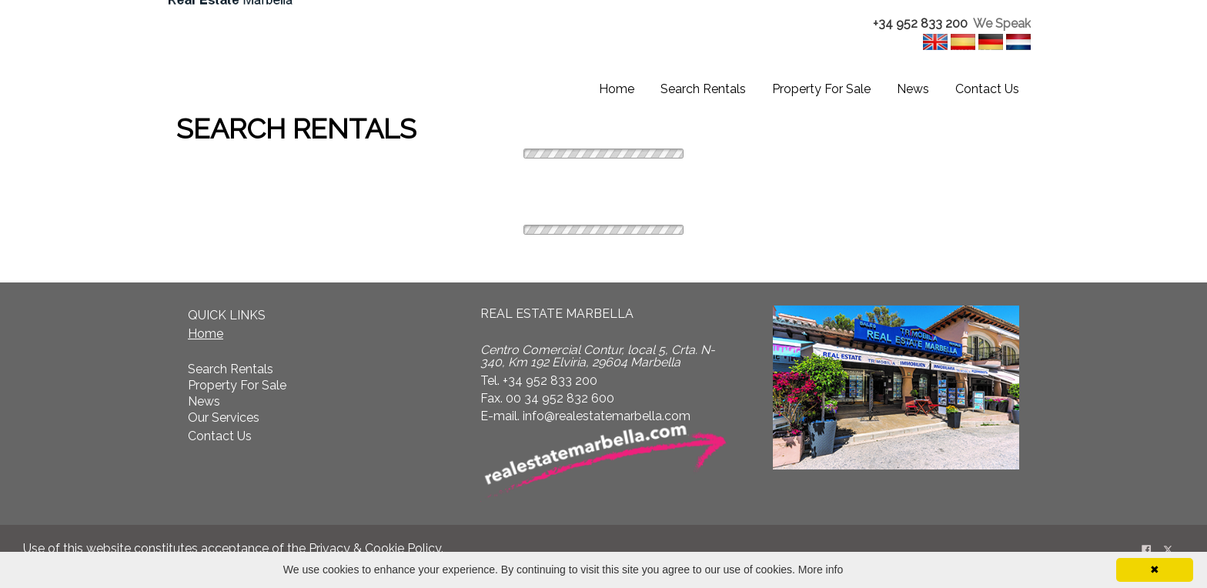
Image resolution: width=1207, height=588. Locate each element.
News (913, 89)
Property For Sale (821, 89)
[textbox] (932, 24)
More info (820, 569)
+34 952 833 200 (920, 23)
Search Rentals (703, 89)
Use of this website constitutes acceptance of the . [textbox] (233, 548)
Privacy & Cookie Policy (375, 548)
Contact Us (987, 89)
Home (616, 89)
